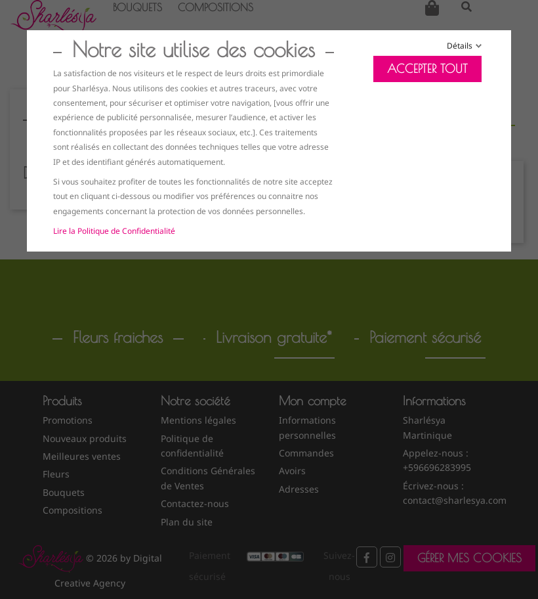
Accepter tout (427, 69)
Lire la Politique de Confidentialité (114, 230)
